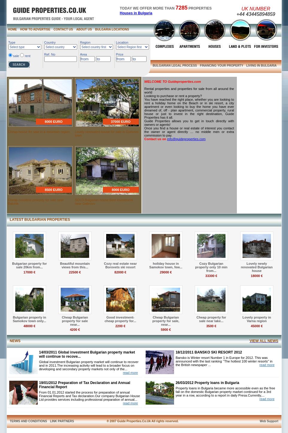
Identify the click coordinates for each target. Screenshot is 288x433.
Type (12, 42)
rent (28, 56)
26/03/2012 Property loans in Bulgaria (207, 383)
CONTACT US (63, 29)
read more (130, 372)
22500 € (75, 272)
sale (16, 56)
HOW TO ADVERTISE (35, 29)
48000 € (30, 326)
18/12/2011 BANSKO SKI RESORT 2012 (209, 352)
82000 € (121, 272)
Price (120, 54)
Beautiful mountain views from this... (75, 265)
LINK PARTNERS (62, 421)
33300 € (211, 276)
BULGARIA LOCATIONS (112, 29)
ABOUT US (84, 29)
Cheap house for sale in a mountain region (39, 132)
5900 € (166, 329)
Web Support (269, 421)
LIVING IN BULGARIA (261, 65)
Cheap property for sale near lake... (211, 319)
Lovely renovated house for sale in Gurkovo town (106, 133)
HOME (12, 29)
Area (83, 54)
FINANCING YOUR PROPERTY (221, 65)
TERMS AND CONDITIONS (28, 421)
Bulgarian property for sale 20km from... (29, 265)
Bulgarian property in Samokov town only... (29, 319)
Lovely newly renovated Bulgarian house (256, 267)
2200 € (120, 326)
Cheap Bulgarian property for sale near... (75, 321)
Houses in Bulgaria (136, 13)
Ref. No (49, 54)
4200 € (75, 329)
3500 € (211, 326)
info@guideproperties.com (186, 139)
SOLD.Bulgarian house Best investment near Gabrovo (104, 201)
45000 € (257, 326)
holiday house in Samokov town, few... (165, 265)
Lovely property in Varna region (257, 319)
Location (122, 42)
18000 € (257, 276)
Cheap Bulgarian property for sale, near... (166, 321)
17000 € (30, 272)
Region (85, 42)
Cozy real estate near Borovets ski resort (120, 265)
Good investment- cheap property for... (120, 319)
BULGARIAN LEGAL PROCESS (175, 65)
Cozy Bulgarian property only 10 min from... (211, 267)
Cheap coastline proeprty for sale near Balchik (36, 201)
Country (50, 42)
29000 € (166, 272)
